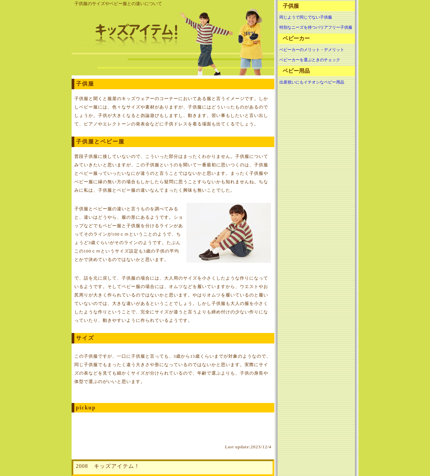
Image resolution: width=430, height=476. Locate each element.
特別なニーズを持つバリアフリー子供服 (315, 27)
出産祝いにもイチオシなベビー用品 (311, 82)
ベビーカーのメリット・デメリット (311, 49)
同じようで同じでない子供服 (305, 17)
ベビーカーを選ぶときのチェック (309, 59)
